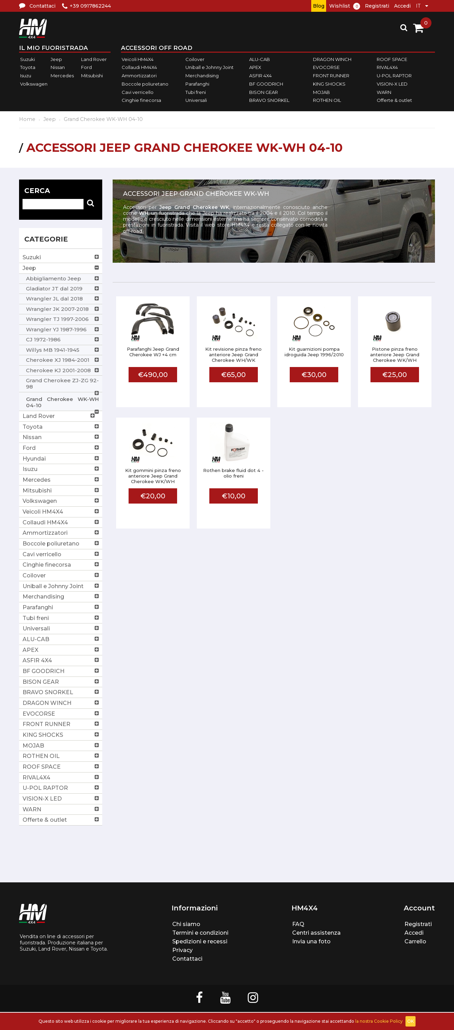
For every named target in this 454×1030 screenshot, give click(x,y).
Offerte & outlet (394, 100)
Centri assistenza (316, 932)
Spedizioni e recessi (199, 941)
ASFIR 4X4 (260, 75)
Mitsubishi (92, 75)
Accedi (402, 6)
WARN (384, 92)
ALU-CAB (259, 59)
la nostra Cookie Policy (379, 1021)
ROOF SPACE (392, 59)
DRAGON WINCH (332, 59)
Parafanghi (197, 84)
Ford (86, 67)
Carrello (415, 941)
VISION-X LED (392, 84)
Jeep (56, 59)
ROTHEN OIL (327, 100)
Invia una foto (311, 941)
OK (410, 1021)
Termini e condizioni (200, 932)
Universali (196, 100)
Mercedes (62, 75)
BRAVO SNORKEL (269, 100)
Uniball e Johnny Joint (209, 67)
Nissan (58, 67)
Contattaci (187, 958)
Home (27, 119)
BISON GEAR (263, 92)
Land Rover (94, 59)
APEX (255, 67)
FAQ (298, 924)
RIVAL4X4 (387, 67)
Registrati (377, 6)
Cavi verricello (138, 92)
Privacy (182, 950)
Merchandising (202, 75)
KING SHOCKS (329, 84)
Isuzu (25, 75)
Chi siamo (186, 924)
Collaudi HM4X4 (139, 67)
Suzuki (27, 59)
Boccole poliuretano (145, 84)
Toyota (27, 67)
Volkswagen (33, 84)
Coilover (194, 59)
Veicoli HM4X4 (138, 59)
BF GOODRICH (266, 84)
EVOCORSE (326, 67)
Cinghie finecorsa (141, 100)
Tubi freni (195, 92)
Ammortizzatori (139, 75)
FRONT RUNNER (331, 75)
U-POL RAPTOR (394, 75)
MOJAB (321, 92)
